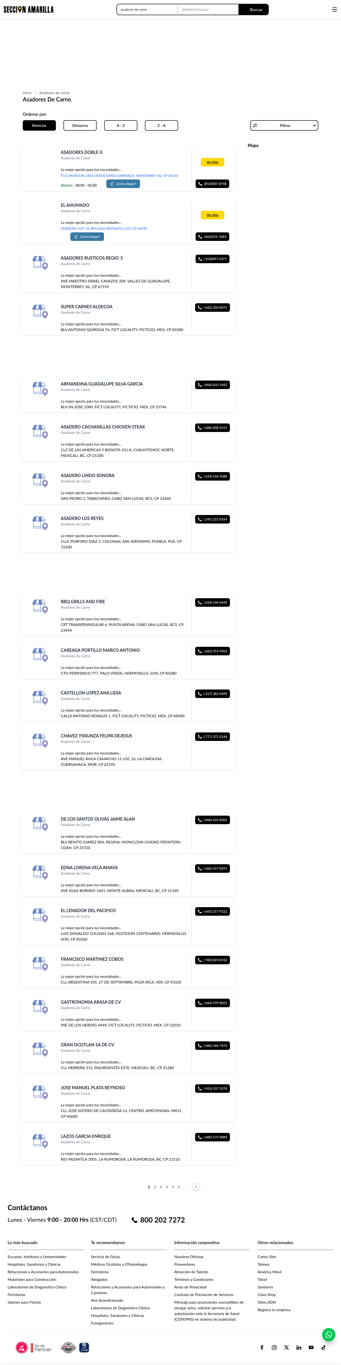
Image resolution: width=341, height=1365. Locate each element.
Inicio (27, 92)
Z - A (161, 125)
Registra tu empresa (274, 1309)
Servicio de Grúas (105, 1256)
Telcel (262, 1279)
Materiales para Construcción (32, 1279)
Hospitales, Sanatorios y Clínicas (34, 1264)
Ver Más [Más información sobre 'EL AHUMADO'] (212, 215)
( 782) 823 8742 (212, 960)
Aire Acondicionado (107, 1300)
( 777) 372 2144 (212, 737)
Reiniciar (39, 125)
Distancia (80, 125)
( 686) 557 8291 (212, 868)
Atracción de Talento (191, 1271)
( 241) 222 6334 (212, 519)
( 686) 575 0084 (212, 1137)
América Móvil (270, 1271)
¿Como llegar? (123, 184)
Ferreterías (16, 1294)
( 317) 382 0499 (212, 694)
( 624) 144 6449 (212, 602)
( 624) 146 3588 (212, 476)
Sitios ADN (267, 1302)
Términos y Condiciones (194, 1279)
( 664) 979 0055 (212, 1003)
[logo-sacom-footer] (53, 1347)
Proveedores (184, 1264)
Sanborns (265, 1287)
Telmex (263, 1264)
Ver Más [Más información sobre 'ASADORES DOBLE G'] (212, 162)
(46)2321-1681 (212, 236)
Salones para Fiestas (24, 1302)
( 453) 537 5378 (212, 1088)
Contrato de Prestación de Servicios (203, 1294)
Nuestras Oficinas (189, 1256)
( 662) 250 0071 (212, 307)
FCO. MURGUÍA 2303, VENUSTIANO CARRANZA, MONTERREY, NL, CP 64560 (119, 176)
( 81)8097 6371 (212, 259)
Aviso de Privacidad (190, 1287)
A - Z (121, 125)
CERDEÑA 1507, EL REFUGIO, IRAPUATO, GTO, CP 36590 (104, 228)
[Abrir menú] (334, 9)
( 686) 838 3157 (212, 428)
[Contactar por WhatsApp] (328, 1336)
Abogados (99, 1279)
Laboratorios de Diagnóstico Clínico (37, 1287)
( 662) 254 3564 (212, 651)
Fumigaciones (102, 1323)
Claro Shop (267, 1294)
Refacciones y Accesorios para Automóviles (43, 1271)
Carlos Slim (267, 1256)
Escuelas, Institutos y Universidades (37, 1256)
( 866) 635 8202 (212, 820)
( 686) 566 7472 (212, 1045)
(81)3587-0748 (212, 184)
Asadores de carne (54, 92)
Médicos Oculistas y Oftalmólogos (119, 1264)
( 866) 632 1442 (212, 385)
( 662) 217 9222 (212, 911)
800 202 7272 (162, 1219)
